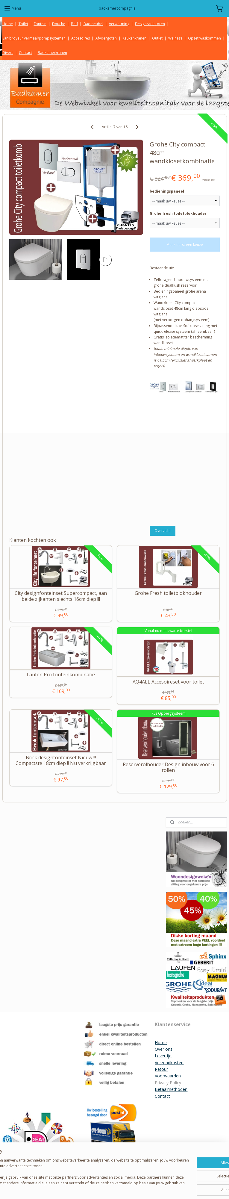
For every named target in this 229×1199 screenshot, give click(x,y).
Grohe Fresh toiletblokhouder (168, 593)
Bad (74, 23)
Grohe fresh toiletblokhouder (178, 213)
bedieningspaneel (167, 191)
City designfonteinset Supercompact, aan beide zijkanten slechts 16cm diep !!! (61, 596)
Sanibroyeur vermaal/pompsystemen (34, 38)
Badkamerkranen (52, 52)
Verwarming (119, 23)
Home (7, 23)
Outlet (157, 38)
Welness (175, 38)
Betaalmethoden (171, 1089)
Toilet (23, 23)
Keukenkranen (134, 38)
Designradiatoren (150, 23)
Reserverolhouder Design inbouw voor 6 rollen (168, 767)
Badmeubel (93, 23)
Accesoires (80, 38)
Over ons (163, 1049)
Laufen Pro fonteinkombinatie (61, 675)
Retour (161, 1069)
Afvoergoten (106, 38)
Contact (25, 52)
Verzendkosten (169, 1062)
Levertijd (163, 1056)
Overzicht (162, 530)
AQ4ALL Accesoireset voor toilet (168, 682)
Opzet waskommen (204, 38)
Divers (7, 52)
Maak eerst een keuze (184, 244)
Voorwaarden (168, 1076)
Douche (58, 23)
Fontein (40, 23)
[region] (75, 1172)
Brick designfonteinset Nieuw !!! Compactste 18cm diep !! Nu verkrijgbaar (61, 760)
